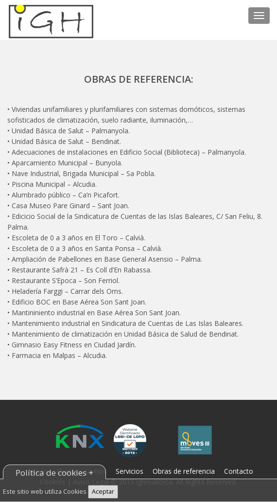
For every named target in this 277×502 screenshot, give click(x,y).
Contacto (238, 471)
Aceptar (103, 491)
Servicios (129, 471)
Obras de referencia (184, 471)
